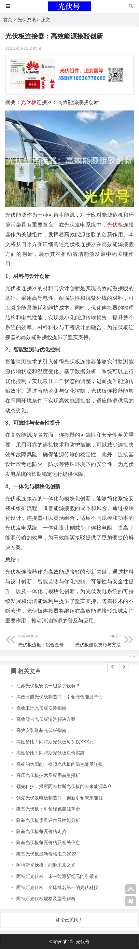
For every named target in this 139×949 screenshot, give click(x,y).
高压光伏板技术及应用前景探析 (48, 775)
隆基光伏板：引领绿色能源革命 (48, 808)
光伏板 (28, 102)
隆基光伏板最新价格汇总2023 (46, 853)
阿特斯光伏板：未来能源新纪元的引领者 (57, 876)
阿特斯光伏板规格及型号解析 (46, 898)
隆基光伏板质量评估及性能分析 (48, 820)
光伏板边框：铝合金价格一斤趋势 (52, 639)
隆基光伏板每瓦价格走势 (41, 831)
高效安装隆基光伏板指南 (41, 730)
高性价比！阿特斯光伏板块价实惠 (50, 752)
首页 (7, 19)
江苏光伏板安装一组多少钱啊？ (48, 685)
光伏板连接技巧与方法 (94, 639)
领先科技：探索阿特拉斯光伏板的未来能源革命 (64, 786)
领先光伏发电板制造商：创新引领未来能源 (59, 797)
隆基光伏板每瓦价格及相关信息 (48, 842)
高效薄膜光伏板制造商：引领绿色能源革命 (59, 696)
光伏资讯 (27, 19)
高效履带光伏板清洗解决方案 (46, 719)
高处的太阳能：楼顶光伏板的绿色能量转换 (59, 764)
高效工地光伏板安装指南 (41, 708)
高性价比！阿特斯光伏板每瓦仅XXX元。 (57, 741)
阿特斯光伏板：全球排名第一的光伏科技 (57, 887)
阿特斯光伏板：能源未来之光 (46, 865)
